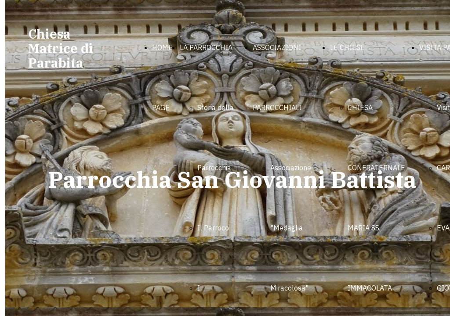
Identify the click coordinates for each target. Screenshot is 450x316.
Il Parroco (213, 227)
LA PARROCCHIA (206, 47)
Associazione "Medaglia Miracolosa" (290, 227)
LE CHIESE (347, 47)
